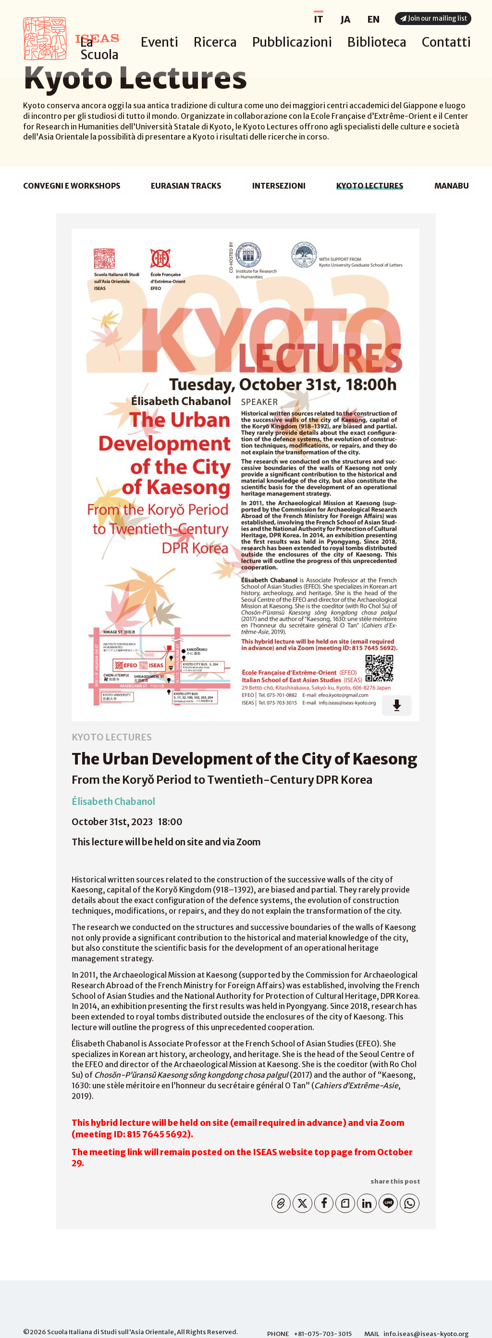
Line (386, 1201)
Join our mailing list (434, 19)
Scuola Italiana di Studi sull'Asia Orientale (110, 1332)
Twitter (300, 1201)
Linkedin (364, 1201)
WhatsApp (407, 1201)
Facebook (321, 1201)
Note (343, 1201)
